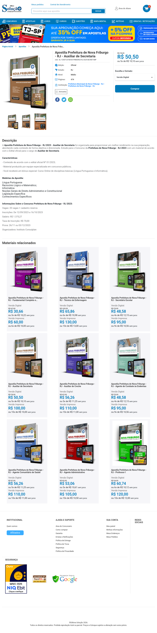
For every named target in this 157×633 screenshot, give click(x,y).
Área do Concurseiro (64, 526)
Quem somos (12, 526)
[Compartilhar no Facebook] (57, 99)
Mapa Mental (98, 21)
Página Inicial (7, 47)
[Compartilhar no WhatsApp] (70, 99)
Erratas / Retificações (142, 21)
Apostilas (28, 21)
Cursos (61, 21)
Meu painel (110, 526)
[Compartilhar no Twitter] (64, 99)
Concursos (9, 21)
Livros (45, 21)
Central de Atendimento (60, 4)
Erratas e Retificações (64, 537)
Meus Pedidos (112, 537)
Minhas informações (114, 530)
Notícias (118, 21)
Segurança (60, 548)
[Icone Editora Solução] (12, 8)
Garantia (59, 533)
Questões (78, 21)
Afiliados (15, 532)
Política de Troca (62, 544)
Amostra (61, 92)
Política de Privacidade (65, 551)
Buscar (98, 11)
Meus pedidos (37, 4)
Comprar (135, 88)
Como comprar (62, 530)
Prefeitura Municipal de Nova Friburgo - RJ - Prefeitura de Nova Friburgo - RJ (86, 85)
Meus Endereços (113, 533)
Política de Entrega (63, 540)
